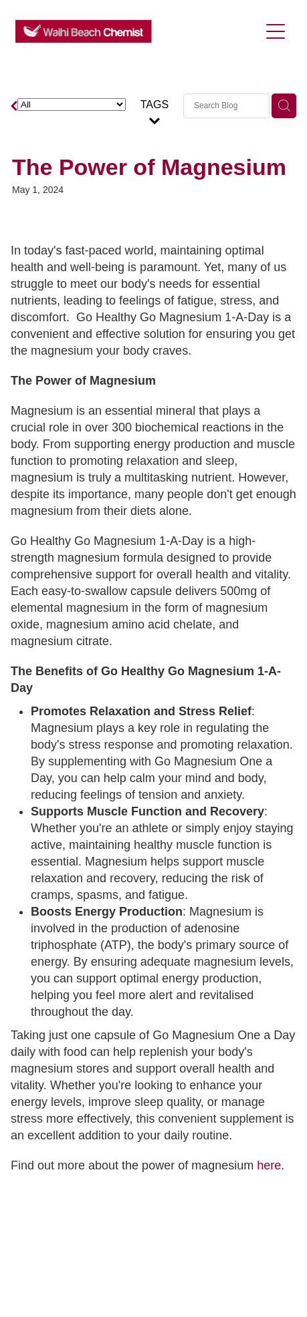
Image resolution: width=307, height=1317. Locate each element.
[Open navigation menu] (276, 31)
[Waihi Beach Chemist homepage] (137, 31)
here (269, 1165)
